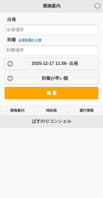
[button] (97, 6)
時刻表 (51, 110)
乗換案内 (17, 110)
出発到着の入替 (29, 40)
